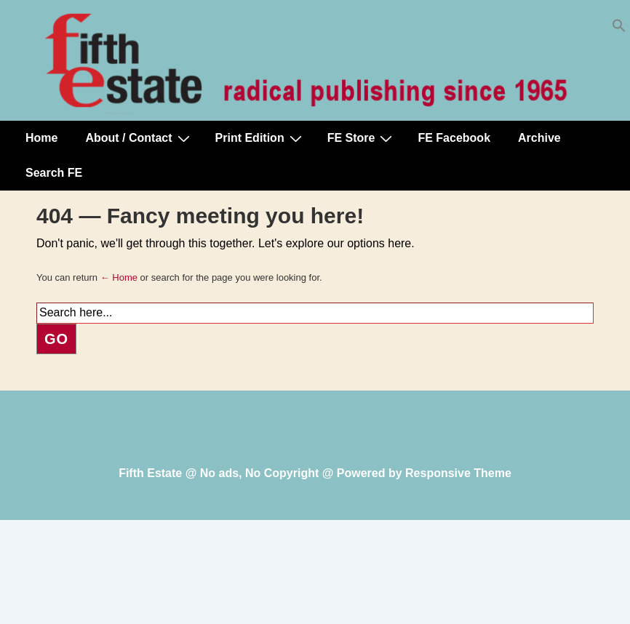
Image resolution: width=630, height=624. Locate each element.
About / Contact (139, 138)
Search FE (53, 173)
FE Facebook (454, 138)
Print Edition (260, 138)
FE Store (361, 138)
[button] (619, 29)
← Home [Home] (118, 277)
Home (41, 138)
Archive (539, 138)
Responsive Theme (458, 473)
